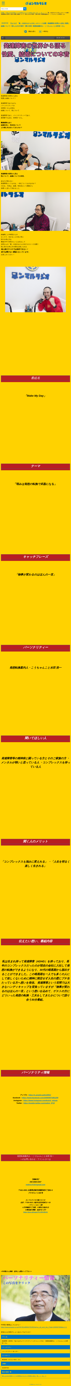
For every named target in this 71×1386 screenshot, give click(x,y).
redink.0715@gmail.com (35, 1185)
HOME (2, 12)
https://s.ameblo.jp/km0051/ (40, 1095)
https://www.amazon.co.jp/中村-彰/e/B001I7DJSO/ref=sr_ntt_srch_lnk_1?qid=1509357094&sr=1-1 (34, 1327)
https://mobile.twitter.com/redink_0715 (39, 1103)
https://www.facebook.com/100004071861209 (40, 1098)
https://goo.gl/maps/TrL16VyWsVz (35, 1212)
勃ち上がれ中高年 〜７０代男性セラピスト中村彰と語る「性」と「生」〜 (25, 12)
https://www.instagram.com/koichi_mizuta (40, 1100)
